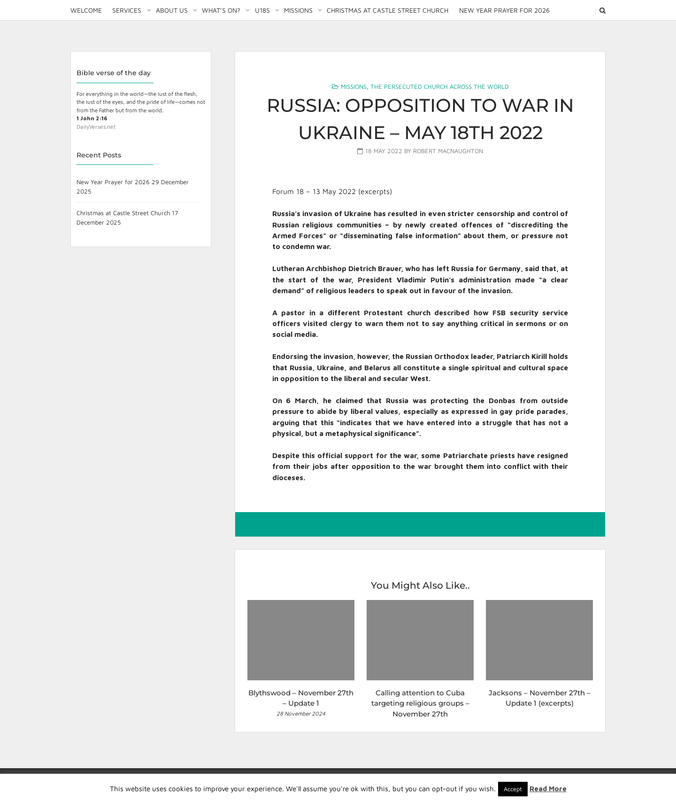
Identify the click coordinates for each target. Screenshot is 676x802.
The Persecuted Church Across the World (439, 86)
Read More (548, 789)
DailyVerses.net (96, 126)
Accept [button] (513, 789)
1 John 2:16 (92, 118)
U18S (262, 10)
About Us (172, 10)
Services (126, 10)
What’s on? (221, 10)
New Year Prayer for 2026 (504, 10)
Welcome (86, 10)
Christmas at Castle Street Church (387, 10)
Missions (298, 10)
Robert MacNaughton (448, 151)
